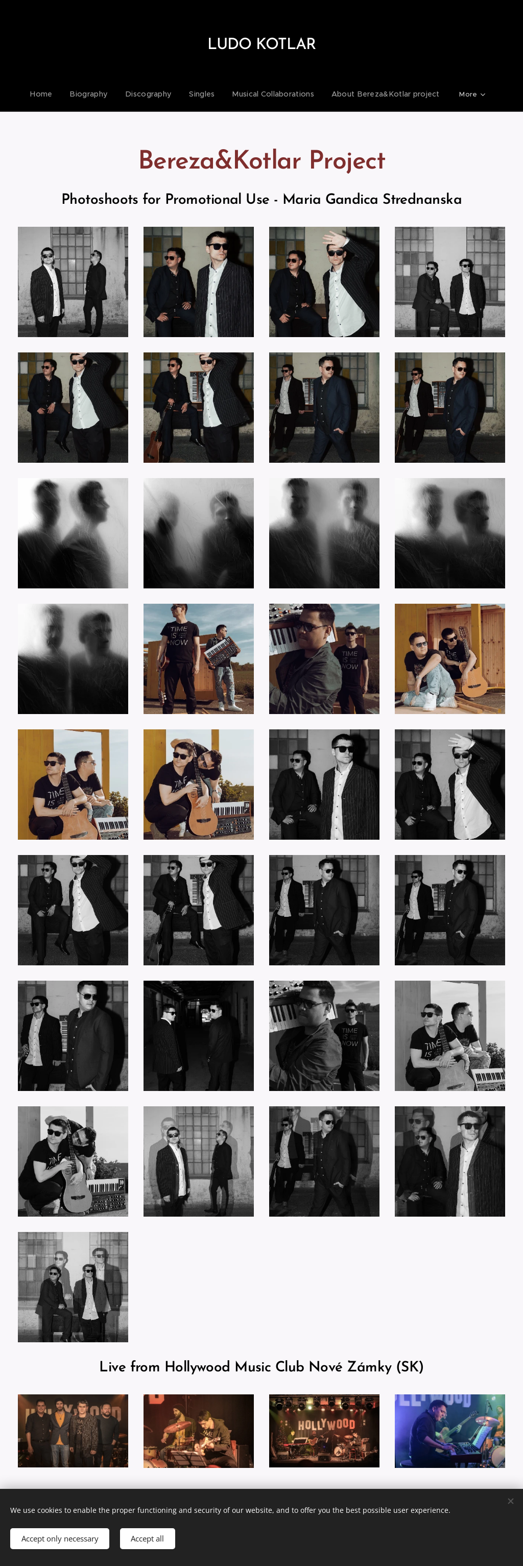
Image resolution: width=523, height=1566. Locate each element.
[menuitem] (55, 94)
